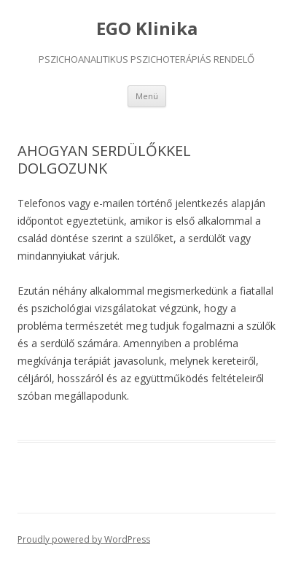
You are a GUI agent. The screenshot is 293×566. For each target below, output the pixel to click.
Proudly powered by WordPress (83, 539)
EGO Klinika (147, 29)
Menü (147, 95)
